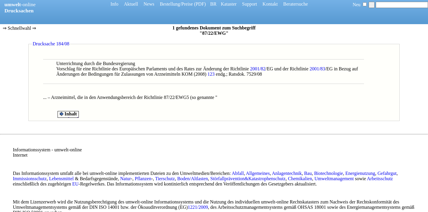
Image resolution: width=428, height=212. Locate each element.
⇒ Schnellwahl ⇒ (19, 29)
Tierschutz (165, 178)
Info (114, 3)
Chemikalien (300, 178)
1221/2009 (198, 207)
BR (213, 3)
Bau (308, 173)
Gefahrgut (387, 173)
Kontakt (270, 3)
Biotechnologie (328, 173)
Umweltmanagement (334, 178)
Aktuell (131, 3)
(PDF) (200, 3)
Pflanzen (143, 178)
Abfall (238, 173)
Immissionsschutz (30, 178)
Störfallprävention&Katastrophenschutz (247, 178)
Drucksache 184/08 (51, 43)
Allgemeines (258, 173)
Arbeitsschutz (380, 178)
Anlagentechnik (287, 173)
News (148, 3)
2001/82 (257, 68)
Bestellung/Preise (176, 3)
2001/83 (317, 68)
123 (211, 74)
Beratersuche (295, 3)
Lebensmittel (61, 178)
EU (75, 183)
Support (249, 3)
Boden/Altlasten (192, 178)
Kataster (228, 3)
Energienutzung (360, 173)
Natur (125, 178)
